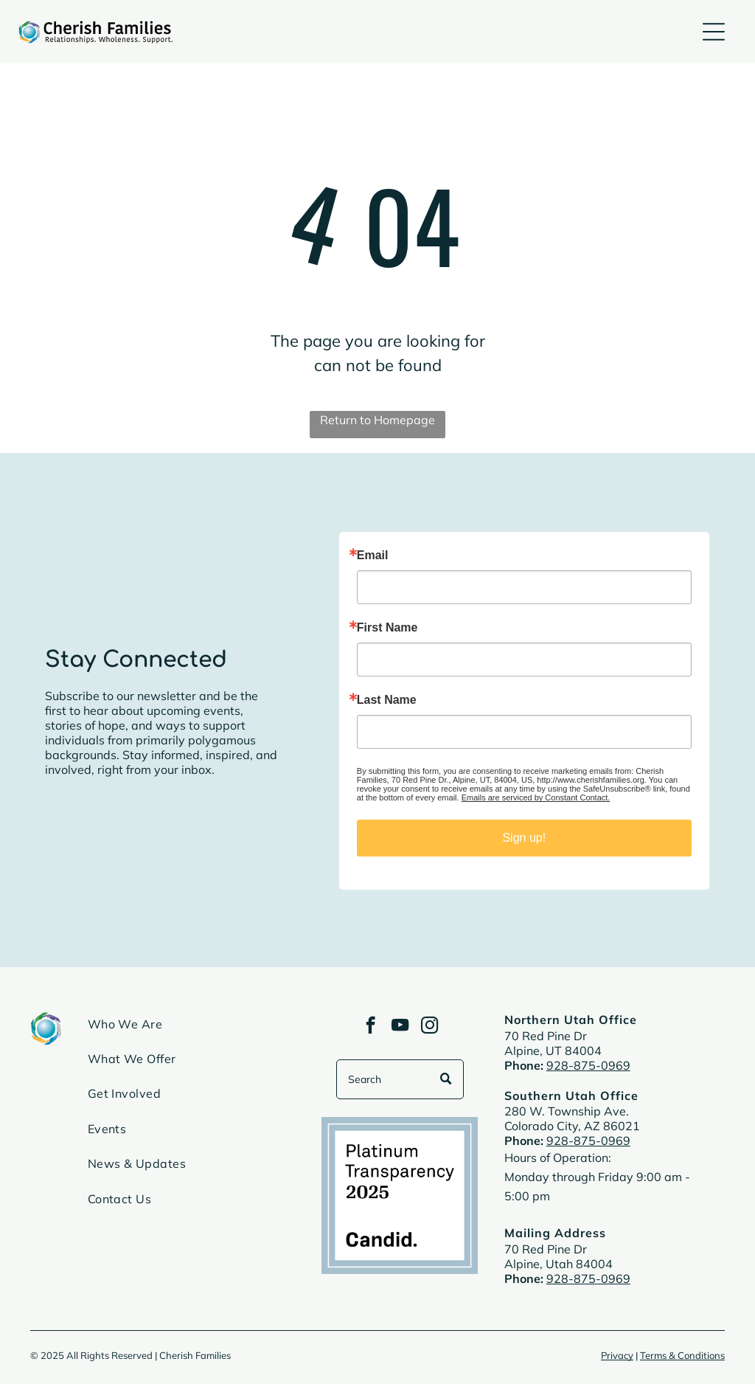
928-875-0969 (588, 1065)
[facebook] (370, 1027)
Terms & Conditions (682, 1355)
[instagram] (429, 1027)
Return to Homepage (377, 419)
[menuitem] (192, 1029)
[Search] (400, 1079)
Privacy (617, 1355)
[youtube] (400, 1027)
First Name (387, 628)
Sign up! (524, 837)
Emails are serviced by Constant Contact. (536, 797)
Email (373, 555)
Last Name (387, 700)
